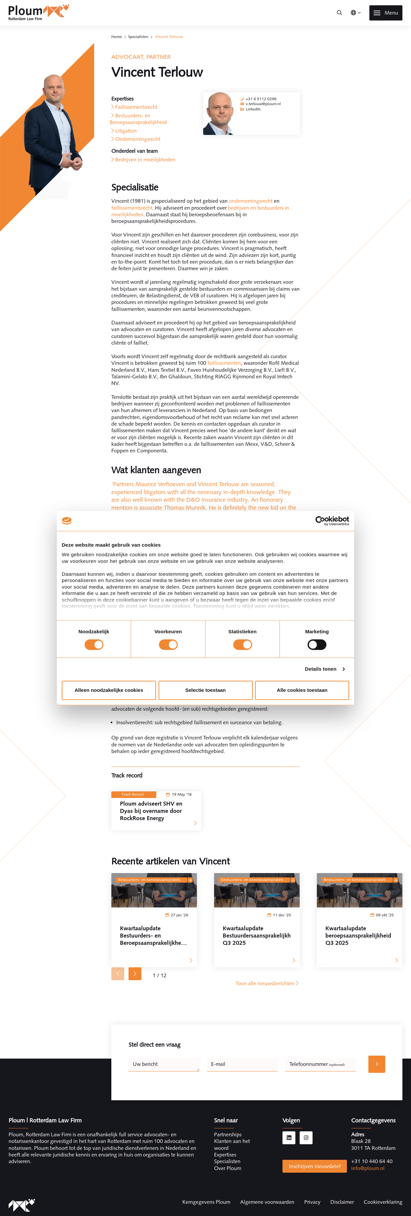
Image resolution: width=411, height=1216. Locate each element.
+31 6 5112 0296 (261, 99)
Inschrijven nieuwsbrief (315, 1166)
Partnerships (228, 1134)
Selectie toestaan (205, 690)
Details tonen (320, 669)
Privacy (312, 1202)
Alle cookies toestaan (302, 690)
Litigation (126, 131)
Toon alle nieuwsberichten (268, 983)
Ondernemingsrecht (137, 139)
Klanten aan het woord (232, 1144)
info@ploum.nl (368, 1168)
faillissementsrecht (131, 208)
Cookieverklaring (383, 1202)
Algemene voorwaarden (267, 1202)
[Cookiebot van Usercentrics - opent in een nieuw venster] (320, 521)
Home (116, 36)
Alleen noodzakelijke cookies (109, 690)
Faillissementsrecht (136, 107)
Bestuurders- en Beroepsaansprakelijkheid (138, 118)
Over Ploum (227, 1168)
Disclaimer (342, 1202)
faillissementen (224, 363)
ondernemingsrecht (251, 201)
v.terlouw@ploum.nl (263, 104)
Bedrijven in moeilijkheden (145, 159)
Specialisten (138, 36)
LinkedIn (253, 109)
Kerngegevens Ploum (206, 1202)
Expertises (225, 1155)
